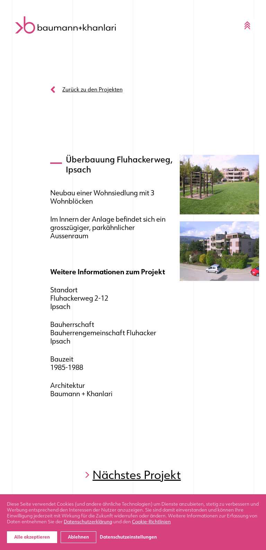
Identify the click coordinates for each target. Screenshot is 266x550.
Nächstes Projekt (136, 475)
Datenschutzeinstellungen (128, 537)
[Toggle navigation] (247, 26)
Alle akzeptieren (32, 537)
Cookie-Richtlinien (151, 521)
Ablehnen (78, 537)
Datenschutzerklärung (88, 521)
